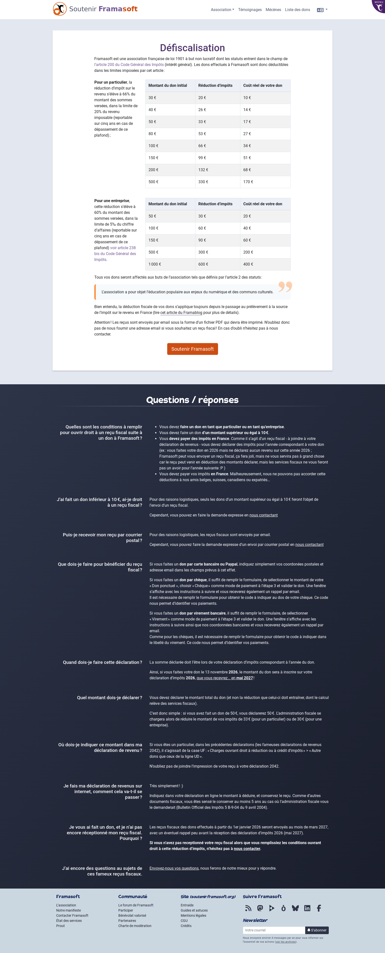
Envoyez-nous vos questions (174, 868)
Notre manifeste (68, 910)
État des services (69, 921)
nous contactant (263, 515)
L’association (66, 905)
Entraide (187, 905)
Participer (125, 910)
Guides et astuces (194, 910)
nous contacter (247, 848)
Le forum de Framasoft (135, 905)
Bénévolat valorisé (132, 915)
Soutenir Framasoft (192, 349)
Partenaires (127, 921)
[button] (222, 10)
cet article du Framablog (181, 312)
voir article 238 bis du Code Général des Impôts (115, 253)
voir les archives (286, 941)
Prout (60, 926)
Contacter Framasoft (72, 915)
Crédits (186, 926)
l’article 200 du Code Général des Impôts (129, 64)
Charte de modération (134, 926)
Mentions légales (193, 915)
